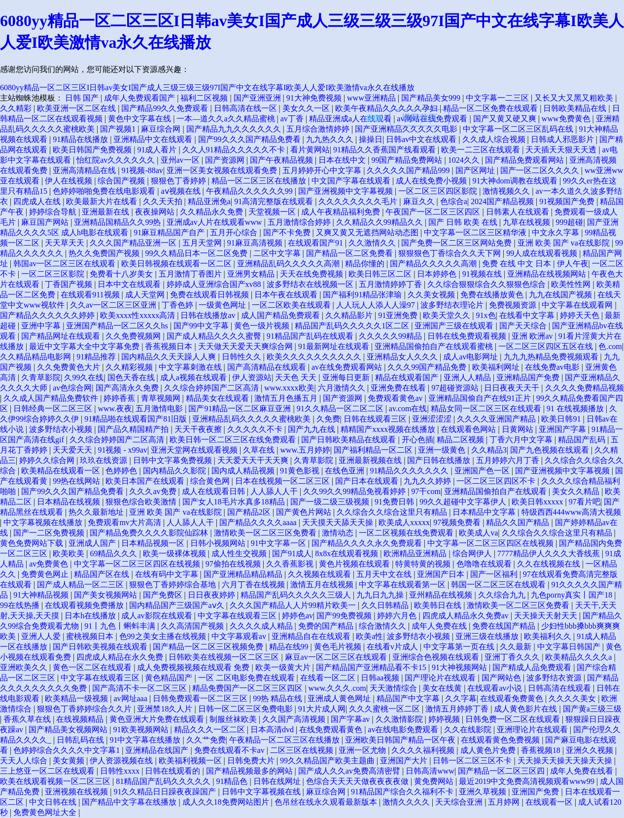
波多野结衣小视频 (61, 429)
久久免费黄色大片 (69, 367)
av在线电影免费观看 (404, 729)
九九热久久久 (330, 139)
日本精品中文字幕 (485, 512)
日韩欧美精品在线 (575, 108)
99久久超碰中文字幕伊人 (463, 502)
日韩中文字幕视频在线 (262, 791)
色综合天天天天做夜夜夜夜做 (358, 781)
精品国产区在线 (102, 574)
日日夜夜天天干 (512, 388)
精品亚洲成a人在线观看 (351, 118)
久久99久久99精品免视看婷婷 (355, 491)
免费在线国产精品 (504, 626)
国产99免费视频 (345, 615)
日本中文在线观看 (130, 284)
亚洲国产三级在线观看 (455, 325)
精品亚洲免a (209, 201)
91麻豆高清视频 (255, 243)
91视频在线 (483, 274)
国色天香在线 (132, 377)
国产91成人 (292, 553)
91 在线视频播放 (576, 408)
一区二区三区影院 (53, 274)
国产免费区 (163, 595)
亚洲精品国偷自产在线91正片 (480, 398)
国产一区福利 (495, 574)
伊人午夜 (573, 263)
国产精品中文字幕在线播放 (130, 802)
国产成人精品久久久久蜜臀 (215, 336)
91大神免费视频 (315, 98)
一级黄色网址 (223, 305)
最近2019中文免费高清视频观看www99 (527, 781)
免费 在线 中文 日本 (517, 263)
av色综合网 (72, 388)
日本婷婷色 (437, 274)
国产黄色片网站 (304, 512)
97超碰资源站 (456, 388)
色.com (610, 346)
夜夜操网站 (155, 212)
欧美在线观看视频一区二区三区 (56, 781)
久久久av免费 (153, 491)
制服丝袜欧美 (234, 719)
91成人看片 (157, 149)
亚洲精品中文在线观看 (153, 139)
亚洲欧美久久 (24, 667)
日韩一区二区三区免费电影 (246, 709)
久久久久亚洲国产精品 (497, 419)
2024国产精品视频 (503, 201)
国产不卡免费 (287, 232)
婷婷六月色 (397, 615)
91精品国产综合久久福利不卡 (403, 791)
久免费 (328, 419)
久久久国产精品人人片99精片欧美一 (294, 605)
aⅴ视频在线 (181, 191)
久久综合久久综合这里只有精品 (393, 512)
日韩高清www (430, 771)
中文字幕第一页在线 (459, 646)
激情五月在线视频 (322, 584)
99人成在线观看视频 (542, 253)
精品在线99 (290, 646)
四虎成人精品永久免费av (466, 615)
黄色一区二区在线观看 (93, 667)
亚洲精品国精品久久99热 (118, 222)
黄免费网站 (434, 781)
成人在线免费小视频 (432, 181)
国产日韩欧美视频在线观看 (101, 646)
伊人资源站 (252, 377)
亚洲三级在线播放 (487, 636)
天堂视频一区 (273, 212)
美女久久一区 (307, 108)
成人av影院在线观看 (157, 615)
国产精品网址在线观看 (61, 336)
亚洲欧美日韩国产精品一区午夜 (401, 740)
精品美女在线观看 (218, 398)
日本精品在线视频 (69, 502)
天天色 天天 (296, 377)
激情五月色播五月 (286, 398)
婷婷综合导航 (53, 212)
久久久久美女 (573, 698)
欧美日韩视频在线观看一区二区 (177, 263)
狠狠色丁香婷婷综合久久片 (85, 709)
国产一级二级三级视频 (330, 502)
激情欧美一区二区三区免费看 (266, 533)
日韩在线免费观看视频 (467, 336)
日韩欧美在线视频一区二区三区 (225, 657)
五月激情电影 (160, 408)
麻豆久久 (420, 201)
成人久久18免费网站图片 (226, 802)
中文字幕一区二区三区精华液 (476, 232)
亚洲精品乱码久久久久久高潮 (289, 263)
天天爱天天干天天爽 (253, 460)
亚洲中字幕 (42, 325)
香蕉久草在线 (28, 719)
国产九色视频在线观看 (550, 450)
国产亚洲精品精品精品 (244, 574)
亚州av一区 (181, 160)
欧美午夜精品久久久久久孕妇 (387, 108)
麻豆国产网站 (45, 222)
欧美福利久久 (548, 636)
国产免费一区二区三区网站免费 (457, 243)
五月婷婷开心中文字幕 (322, 170)
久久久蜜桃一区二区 (385, 709)
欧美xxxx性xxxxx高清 (138, 315)
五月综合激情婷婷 (318, 129)
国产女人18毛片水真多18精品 (234, 502)
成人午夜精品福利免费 (341, 212)
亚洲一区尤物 (363, 750)
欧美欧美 (69, 553)
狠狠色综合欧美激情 (141, 502)
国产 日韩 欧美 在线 (463, 222)
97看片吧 (584, 502)
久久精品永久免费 (212, 212)
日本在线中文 (343, 160)
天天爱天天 (73, 450)
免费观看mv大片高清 (125, 522)
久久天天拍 (163, 201)
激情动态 (338, 533)
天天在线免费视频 (312, 274)
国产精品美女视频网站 (69, 729)
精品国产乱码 (582, 439)
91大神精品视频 (41, 595)
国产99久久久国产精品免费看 (250, 139)
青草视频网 (161, 398)
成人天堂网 (146, 294)
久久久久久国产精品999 (409, 170)
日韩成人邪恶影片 (563, 139)
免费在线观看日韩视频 (210, 294)
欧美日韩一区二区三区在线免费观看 (234, 439)
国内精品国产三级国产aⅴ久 (177, 605)
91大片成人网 (322, 709)
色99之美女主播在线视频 (163, 636)
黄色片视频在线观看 (355, 564)
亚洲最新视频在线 (371, 460)
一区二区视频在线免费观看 (407, 533)
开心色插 (417, 439)
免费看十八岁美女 (122, 274)
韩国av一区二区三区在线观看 (65, 263)
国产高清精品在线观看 (267, 367)
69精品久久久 (114, 553)
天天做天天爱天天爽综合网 (246, 346)
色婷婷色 (122, 470)
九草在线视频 (527, 222)
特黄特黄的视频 (423, 564)
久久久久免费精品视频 (584, 388)
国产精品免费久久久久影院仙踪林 (150, 533)
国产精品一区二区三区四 (502, 771)
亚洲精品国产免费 (528, 377)
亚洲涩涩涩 (432, 419)
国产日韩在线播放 (439, 460)
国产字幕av (351, 719)
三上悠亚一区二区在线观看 (48, 771)
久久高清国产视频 (193, 626)
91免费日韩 (395, 502)
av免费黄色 (49, 564)
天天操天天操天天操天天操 (566, 760)
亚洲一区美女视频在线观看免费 (223, 170)
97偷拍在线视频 (234, 564)
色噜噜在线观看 (485, 564)
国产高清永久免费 (128, 388)
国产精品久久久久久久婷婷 (48, 315)
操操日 (370, 139)
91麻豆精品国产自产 (170, 232)
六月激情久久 (342, 388)
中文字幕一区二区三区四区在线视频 (491, 543)
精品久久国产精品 (518, 522)
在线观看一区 (550, 802)
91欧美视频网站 (142, 729)
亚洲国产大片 (404, 760)
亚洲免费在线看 (399, 388)
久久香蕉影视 (290, 564)
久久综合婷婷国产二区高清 (212, 388)
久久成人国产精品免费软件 (51, 398)
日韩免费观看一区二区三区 (201, 698)
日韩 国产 (83, 98)
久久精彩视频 (130, 367)
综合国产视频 (122, 181)
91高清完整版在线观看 (274, 201)
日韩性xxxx (120, 771)
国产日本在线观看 (367, 481)
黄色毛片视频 (338, 646)
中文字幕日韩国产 (569, 646)
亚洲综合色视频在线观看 (436, 657)
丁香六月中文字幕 (522, 439)
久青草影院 (41, 377)
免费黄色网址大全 (45, 812)
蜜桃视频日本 (90, 636)
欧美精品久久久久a (579, 657)
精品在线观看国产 (407, 377)
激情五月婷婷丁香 (457, 709)
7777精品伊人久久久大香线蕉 (549, 553)
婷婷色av (297, 615)
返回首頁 (419, 118)
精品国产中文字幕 (409, 698)
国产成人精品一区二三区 (81, 584)
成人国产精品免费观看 (281, 315)
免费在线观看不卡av (230, 750)
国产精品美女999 (431, 98)
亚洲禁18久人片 (165, 709)
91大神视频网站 (460, 667)
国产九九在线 (312, 429)
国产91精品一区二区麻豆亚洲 (240, 408)
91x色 (486, 315)
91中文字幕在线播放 (145, 740)
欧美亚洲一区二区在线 (77, 108)
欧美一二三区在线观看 (481, 149)
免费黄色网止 (45, 574)
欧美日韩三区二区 (381, 274)
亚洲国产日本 (441, 574)
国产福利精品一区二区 (374, 450)
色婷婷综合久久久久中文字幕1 (67, 750)
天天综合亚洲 (460, 802)
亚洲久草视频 (483, 791)
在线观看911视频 (91, 294)
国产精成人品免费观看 (532, 667)
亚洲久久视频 (590, 750)
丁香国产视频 (69, 284)
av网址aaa (131, 698)
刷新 (374, 118)
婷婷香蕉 (120, 398)
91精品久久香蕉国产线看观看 (385, 149)
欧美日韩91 (562, 419)
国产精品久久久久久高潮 (434, 263)
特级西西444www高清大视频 (571, 512)
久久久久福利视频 (423, 750)
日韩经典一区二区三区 (53, 408)
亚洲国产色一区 (483, 470)
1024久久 (465, 160)
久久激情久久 (373, 243)
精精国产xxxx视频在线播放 (389, 429)
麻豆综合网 (161, 129)
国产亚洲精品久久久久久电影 (407, 129)
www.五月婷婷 (305, 450)
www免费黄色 (567, 118)
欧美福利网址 (496, 367)
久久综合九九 (502, 595)
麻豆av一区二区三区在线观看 (337, 657)
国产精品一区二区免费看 (350, 253)
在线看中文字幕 (527, 315)
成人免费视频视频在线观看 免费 (194, 667)
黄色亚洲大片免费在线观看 (157, 719)
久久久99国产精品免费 (427, 367)
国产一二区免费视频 (49, 533)
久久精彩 (17, 108)
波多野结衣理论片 (452, 305)
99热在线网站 (77, 481)
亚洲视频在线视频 (77, 791)
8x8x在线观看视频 (347, 553)
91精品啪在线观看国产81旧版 (136, 419)
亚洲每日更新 (347, 377)
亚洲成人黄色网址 (340, 698)
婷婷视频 (445, 719)
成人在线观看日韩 (214, 491)
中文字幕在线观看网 (578, 305)
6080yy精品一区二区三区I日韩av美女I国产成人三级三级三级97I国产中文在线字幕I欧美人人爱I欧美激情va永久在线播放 (207, 87)
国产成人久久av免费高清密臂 (350, 771)
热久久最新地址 (97, 512)
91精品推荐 (97, 357)
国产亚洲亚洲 (258, 98)
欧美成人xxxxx (404, 522)
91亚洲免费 (398, 315)
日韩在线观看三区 (376, 419)
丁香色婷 (178, 305)
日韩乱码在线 (81, 740)
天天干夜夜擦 (199, 429)
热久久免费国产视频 (105, 253)
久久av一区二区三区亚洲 (114, 305)
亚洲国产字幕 (563, 429)
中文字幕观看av (239, 636)
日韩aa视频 (381, 678)
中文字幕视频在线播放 (43, 522)
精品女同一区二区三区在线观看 (487, 408)
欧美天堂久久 (447, 315)
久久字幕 (461, 698)
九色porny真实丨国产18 (572, 595)
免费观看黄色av (396, 398)
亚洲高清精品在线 (85, 170)
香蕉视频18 (541, 750)
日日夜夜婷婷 (212, 595)
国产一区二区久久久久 (540, 170)
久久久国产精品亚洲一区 (134, 243)
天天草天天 (65, 243)
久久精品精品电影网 (36, 357)
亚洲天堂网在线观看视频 (195, 450)
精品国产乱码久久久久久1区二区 (353, 325)
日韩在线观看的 (173, 771)
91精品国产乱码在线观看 (311, 336)
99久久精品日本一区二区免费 (197, 253)
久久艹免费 (206, 740)
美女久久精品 (576, 491)
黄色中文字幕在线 (140, 118)
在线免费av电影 (553, 367)
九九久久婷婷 (428, 481)
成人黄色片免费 (489, 750)
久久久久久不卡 (255, 429)
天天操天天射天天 (546, 615)
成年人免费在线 (440, 626)
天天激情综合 (394, 688)
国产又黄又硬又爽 (505, 118)
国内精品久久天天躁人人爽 (169, 357)
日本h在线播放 (91, 615)
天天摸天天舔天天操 (338, 522)
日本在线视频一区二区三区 (283, 481)
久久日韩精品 (386, 605)
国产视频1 (119, 129)
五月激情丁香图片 (191, 274)
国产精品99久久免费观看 (165, 108)
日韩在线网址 (278, 781)
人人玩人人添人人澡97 (376, 305)
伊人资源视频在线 (122, 760)
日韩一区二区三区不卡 (473, 760)
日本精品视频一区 (153, 543)
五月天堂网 (203, 243)
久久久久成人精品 (262, 626)
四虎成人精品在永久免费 (120, 657)
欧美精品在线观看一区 (61, 470)
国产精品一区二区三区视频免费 (209, 646)
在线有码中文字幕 (167, 574)
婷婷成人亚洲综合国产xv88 (215, 284)
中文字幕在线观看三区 (238, 615)
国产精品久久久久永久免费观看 (368, 543)
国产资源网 (225, 160)
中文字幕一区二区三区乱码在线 (519, 129)
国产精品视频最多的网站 (250, 771)
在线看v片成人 (393, 646)
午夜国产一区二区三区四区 (433, 212)
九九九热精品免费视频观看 (552, 357)
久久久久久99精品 (391, 336)
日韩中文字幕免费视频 (173, 460)
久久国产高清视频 (294, 719)
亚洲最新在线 (106, 212)
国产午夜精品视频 (282, 160)
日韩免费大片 (252, 760)
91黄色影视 (300, 470)
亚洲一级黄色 (442, 450)
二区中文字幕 (278, 253)
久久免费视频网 (134, 336)
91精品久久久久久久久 (410, 470)
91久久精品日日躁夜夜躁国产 (165, 791)
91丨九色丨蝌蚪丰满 (120, 626)
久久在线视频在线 (549, 564)
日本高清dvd (273, 729)
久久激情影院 (400, 719)
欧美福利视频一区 (191, 760)
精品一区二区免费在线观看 (491, 108)
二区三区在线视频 (302, 750)
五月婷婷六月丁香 (508, 460)
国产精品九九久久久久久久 (234, 129)
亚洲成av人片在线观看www (215, 222)
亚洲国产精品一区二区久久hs (118, 325)
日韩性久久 (242, 357)
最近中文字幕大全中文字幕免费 (85, 346)
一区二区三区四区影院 (438, 191)
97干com (426, 491)
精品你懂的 (365, 263)
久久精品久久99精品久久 (380, 222)
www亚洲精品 (372, 98)
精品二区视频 (461, 439)
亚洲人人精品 (468, 377)
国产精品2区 (250, 512)
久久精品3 (489, 450)
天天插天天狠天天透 (561, 149)
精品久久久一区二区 (210, 729)
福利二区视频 (205, 98)
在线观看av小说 (495, 688)
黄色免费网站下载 (32, 543)
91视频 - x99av (122, 450)
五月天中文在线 (385, 574)
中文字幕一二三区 (498, 98)
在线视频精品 (80, 719)
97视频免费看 (458, 522)
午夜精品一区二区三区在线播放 (285, 740)
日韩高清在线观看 (560, 688)
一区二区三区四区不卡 (496, 481)
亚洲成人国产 (93, 543)
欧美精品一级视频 (77, 698)
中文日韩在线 (53, 802)
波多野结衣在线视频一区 (311, 284)
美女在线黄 (443, 688)
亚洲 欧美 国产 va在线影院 (565, 243)
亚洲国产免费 (536, 791)
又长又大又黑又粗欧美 (574, 98)
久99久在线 (84, 377)
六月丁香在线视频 (254, 584)
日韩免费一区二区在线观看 (513, 719)
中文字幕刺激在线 (191, 367)
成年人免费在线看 (582, 771)
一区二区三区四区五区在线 (546, 346)
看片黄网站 (310, 149)
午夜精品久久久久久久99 (250, 191)
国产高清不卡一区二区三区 (140, 688)
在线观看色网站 (469, 429)
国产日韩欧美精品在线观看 (349, 439)
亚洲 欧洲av (533, 336)
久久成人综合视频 (494, 139)
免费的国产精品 (326, 626)
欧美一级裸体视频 (175, 553)
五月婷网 (504, 802)
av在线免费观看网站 (348, 367)
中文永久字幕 (556, 232)
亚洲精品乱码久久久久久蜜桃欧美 (252, 419)
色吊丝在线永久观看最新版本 (327, 802)
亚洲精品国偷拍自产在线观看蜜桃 (435, 346)
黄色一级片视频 (262, 325)
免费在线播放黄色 (492, 294)
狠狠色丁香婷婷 (179, 181)
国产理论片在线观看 (441, 678)
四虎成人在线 (38, 201)
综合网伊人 (473, 553)
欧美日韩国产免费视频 (93, 149)
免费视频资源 (513, 305)
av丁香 (293, 118)
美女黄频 (69, 760)
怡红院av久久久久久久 (116, 160)
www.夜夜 (115, 408)
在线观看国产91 (316, 243)
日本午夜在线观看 (286, 294)
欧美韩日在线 (438, 605)
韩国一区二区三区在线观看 (499, 584)
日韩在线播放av (208, 315)
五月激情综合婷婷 (300, 222)
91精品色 (232, 781)
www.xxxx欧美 (289, 388)
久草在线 (260, 450)
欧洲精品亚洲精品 (416, 553)
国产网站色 (502, 678)
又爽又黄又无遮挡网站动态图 (368, 232)
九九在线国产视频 (561, 294)
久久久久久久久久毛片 (358, 201)
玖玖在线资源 (104, 460)
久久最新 (516, 646)
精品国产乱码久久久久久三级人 (297, 595)
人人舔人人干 (275, 491)
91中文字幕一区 (279, 543)
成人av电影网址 (471, 357)
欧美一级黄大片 (283, 667)
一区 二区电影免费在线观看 (247, 678)
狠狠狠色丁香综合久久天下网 (450, 253)
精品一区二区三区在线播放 (259, 181)
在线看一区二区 (328, 678)
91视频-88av (142, 170)
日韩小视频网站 (218, 543)
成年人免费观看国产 (140, 98)
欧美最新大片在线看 (102, 201)
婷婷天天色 (580, 315)
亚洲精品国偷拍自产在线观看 (496, 491)
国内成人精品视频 (244, 470)
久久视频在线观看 (320, 574)
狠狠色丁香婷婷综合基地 (173, 584)
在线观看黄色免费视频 (501, 740)
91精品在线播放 (81, 139)
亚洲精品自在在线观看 (312, 636)
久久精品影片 (350, 315)
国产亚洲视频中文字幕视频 (346, 191)
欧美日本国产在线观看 (145, 481)
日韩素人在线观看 (518, 212)
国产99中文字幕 (202, 325)
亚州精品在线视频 (441, 595)
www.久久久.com (337, 688)
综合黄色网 (211, 481)
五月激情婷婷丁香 (391, 284)
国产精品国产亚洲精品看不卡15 (372, 667)
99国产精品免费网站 (407, 160)
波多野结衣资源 (555, 678)
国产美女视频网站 (106, 595)
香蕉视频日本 (169, 346)
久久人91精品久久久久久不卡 (234, 149)
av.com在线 (408, 408)
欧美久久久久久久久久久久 (315, 357)
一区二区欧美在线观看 (292, 305)
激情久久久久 (407, 802)
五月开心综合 (234, 232)
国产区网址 (476, 170)
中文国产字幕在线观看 (352, 181)
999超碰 (569, 222)
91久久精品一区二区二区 (341, 408)
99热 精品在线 (278, 698)
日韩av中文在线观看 (422, 139)
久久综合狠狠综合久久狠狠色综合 (487, 284)
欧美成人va (478, 533)
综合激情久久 (383, 626)
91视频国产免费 (567, 201)
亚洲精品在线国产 (157, 750)
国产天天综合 (524, 325)
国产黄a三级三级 (592, 709)
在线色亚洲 (345, 470)
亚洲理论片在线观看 (533, 729)
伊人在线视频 (69, 181)
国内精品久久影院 (175, 470)
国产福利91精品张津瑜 (363, 294)
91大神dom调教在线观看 (515, 181)
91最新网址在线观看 (334, 346)
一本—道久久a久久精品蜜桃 (226, 118)
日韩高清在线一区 (246, 108)
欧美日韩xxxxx (538, 502)
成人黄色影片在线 (526, 709)
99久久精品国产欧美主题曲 (328, 760)
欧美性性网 (571, 284)
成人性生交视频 (240, 553)
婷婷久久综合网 (47, 460)
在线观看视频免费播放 (85, 605)
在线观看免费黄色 (512, 698)
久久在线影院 (468, 729)
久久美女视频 (432, 294)
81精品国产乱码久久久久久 (164, 781)
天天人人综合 (24, 760)
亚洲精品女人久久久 (403, 357)
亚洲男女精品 (252, 274)
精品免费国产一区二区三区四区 (248, 688)
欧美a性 (369, 636)
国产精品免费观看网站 (525, 160)
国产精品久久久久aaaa (258, 522)
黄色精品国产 (169, 678)
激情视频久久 (507, 191)
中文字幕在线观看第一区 (403, 584)
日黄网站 (518, 429)
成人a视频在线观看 (194, 377)
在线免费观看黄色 (331, 729)
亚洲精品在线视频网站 (547, 274)
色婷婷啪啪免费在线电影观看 (105, 191)
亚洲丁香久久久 (513, 657)
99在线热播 (20, 605)
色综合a (453, 201)
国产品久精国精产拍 (134, 429)
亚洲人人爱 (42, 636)
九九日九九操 (381, 595)
